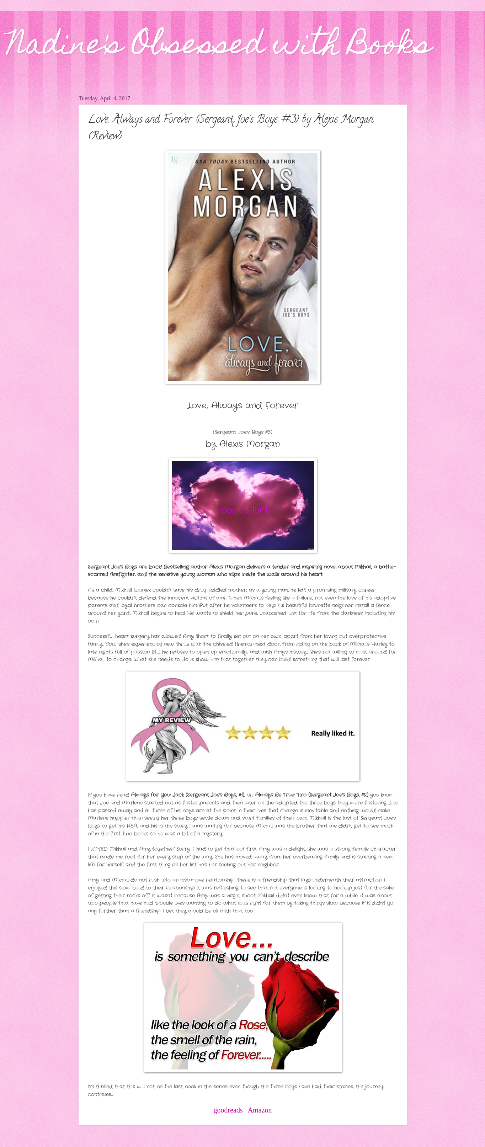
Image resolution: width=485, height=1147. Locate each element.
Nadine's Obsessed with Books (219, 46)
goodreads (228, 1110)
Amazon (260, 1110)
